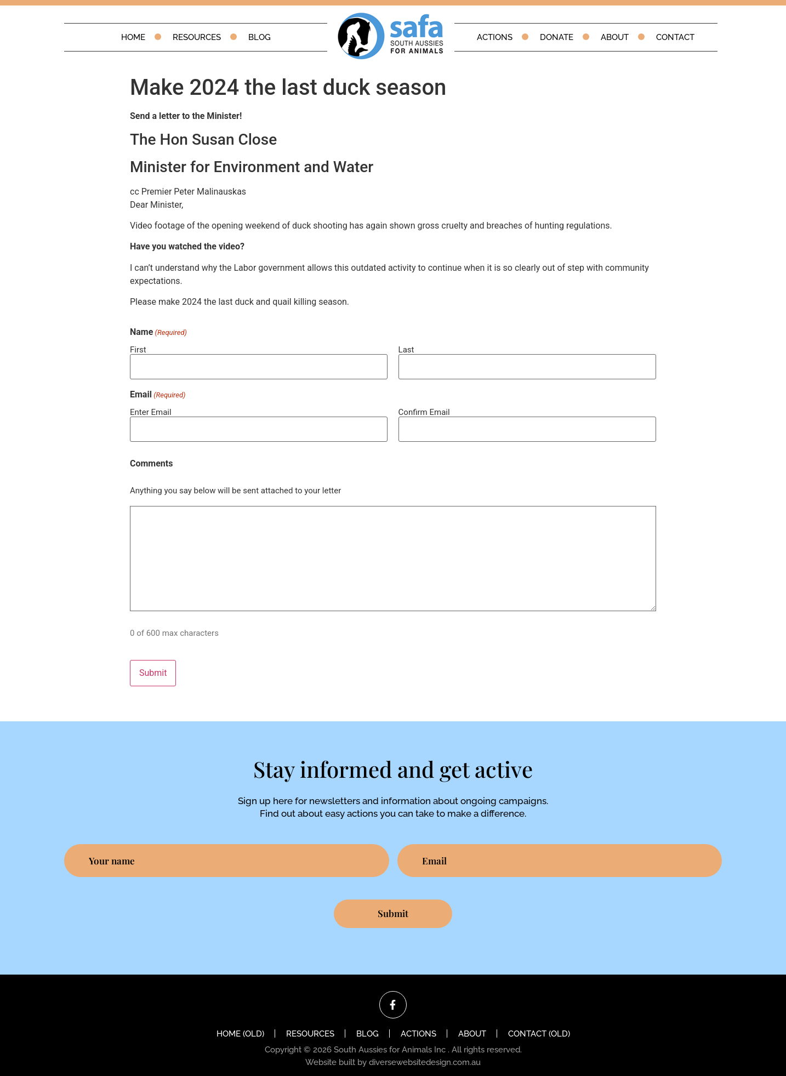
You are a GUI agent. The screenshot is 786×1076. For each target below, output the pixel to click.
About (615, 37)
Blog (259, 37)
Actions (494, 37)
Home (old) (240, 1024)
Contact (675, 37)
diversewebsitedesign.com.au (425, 1053)
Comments (151, 457)
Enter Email (151, 408)
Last (406, 349)
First (138, 349)
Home (133, 37)
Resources (197, 37)
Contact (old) (539, 1024)
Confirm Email (424, 408)
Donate (556, 37)
